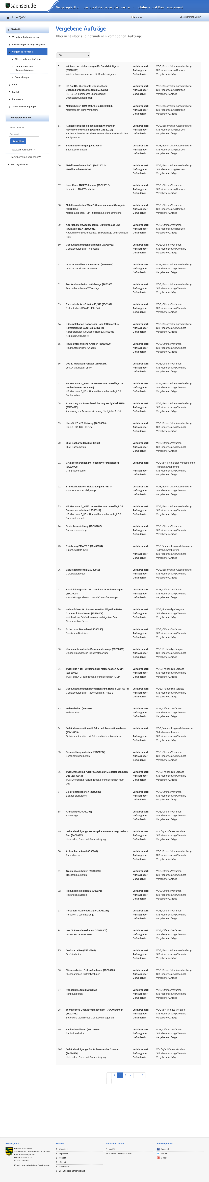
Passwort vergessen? (23, 149)
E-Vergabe (16, 17)
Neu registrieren (20, 164)
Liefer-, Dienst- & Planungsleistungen (25, 68)
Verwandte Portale (115, 1143)
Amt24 (112, 1149)
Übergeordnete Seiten (190, 17)
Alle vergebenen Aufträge (28, 59)
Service (60, 1143)
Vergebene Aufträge (22, 51)
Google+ (165, 1158)
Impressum (17, 99)
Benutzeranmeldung (21, 118)
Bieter (15, 84)
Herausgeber (12, 1143)
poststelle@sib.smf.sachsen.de (35, 1165)
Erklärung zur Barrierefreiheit (72, 1171)
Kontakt (16, 91)
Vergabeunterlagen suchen (26, 37)
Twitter (164, 1153)
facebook (165, 1149)
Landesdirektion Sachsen (120, 1153)
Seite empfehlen (164, 1143)
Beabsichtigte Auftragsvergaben (28, 44)
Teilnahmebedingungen (24, 106)
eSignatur (63, 1162)
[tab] (29, 1143)
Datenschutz (64, 1166)
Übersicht (63, 1149)
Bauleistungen (22, 77)
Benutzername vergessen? (26, 156)
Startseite (16, 29)
